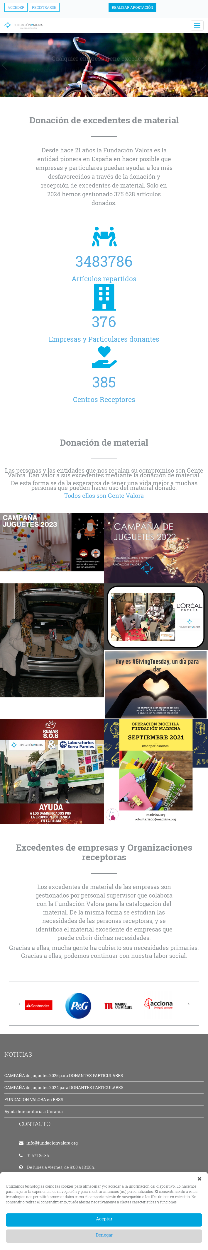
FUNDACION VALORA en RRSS (33, 1099)
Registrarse (44, 7)
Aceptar (104, 1219)
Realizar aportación (132, 7)
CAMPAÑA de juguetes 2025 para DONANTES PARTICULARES (63, 1075)
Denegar (104, 1235)
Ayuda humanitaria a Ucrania (33, 1111)
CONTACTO (34, 1124)
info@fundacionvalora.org (52, 1143)
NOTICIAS (18, 1054)
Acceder (16, 7)
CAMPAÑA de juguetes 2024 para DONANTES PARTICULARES (64, 1087)
